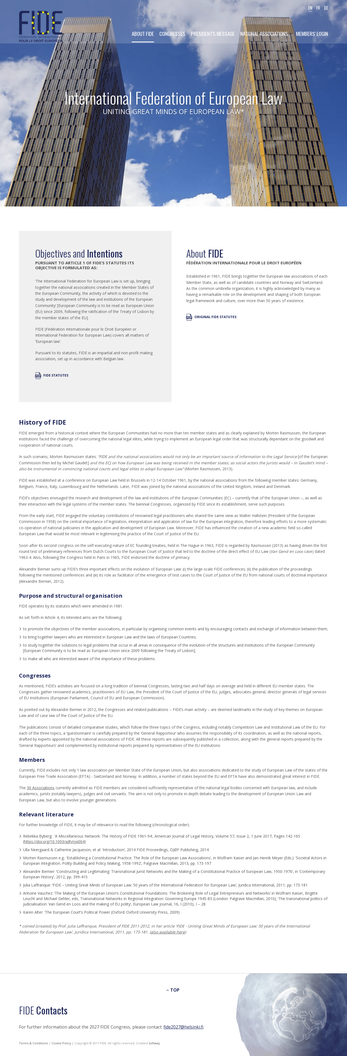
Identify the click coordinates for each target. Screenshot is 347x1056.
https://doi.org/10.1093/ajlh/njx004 (54, 841)
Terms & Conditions (34, 1043)
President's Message (213, 33)
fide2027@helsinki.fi (183, 1027)
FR (318, 8)
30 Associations (40, 787)
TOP (172, 990)
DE (326, 8)
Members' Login (312, 33)
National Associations (264, 33)
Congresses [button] (172, 33)
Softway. (155, 1043)
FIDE (40, 27)
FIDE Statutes (51, 375)
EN (310, 8)
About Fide (143, 33)
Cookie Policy (62, 1043)
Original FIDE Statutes (211, 317)
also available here (168, 932)
